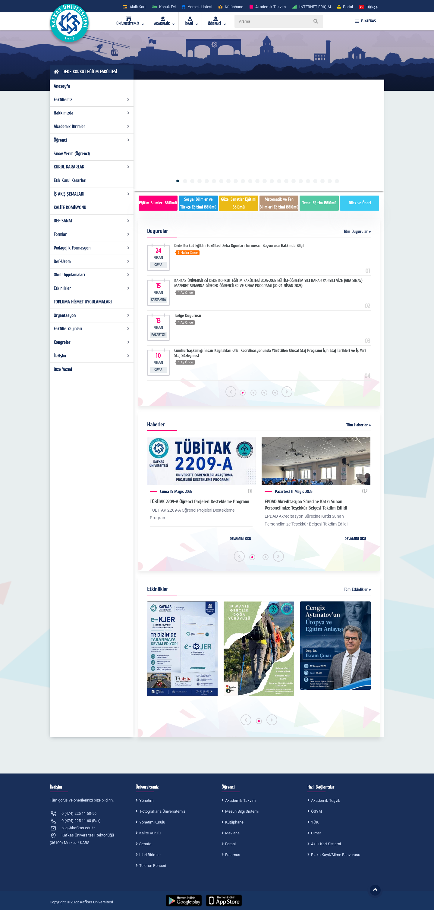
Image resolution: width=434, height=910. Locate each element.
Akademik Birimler (92, 126)
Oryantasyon (92, 315)
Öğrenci (92, 140)
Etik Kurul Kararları (70, 180)
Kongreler (92, 342)
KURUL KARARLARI (92, 167)
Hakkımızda (92, 113)
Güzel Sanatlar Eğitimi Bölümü (238, 203)
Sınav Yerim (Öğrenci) (72, 153)
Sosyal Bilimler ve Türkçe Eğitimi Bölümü (198, 203)
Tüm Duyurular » (357, 231)
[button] (368, 7)
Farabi (230, 844)
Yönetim (146, 800)
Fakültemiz (92, 99)
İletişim (92, 356)
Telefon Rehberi (152, 865)
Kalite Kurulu (150, 833)
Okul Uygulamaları (92, 275)
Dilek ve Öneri (360, 203)
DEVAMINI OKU (240, 538)
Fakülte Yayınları (92, 328)
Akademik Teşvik (325, 800)
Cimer (316, 833)
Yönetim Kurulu (152, 822)
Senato (145, 844)
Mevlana (232, 833)
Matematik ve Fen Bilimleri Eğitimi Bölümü (278, 203)
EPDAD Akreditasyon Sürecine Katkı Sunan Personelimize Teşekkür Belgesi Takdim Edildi (306, 505)
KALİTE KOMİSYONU (70, 207)
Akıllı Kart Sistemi (326, 844)
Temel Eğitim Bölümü (319, 203)
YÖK (315, 822)
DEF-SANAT (92, 221)
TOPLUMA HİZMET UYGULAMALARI (83, 302)
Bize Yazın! (63, 369)
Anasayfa (62, 86)
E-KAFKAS (365, 21)
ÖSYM (316, 811)
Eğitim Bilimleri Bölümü (158, 203)
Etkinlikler (92, 288)
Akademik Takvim (240, 800)
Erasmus (232, 854)
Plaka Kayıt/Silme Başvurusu (335, 854)
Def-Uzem (92, 261)
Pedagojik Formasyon (92, 248)
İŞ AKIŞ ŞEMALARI (92, 194)
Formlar (92, 234)
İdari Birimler (150, 854)
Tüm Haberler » (358, 425)
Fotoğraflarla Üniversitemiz (162, 811)
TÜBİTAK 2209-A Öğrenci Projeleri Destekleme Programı (199, 502)
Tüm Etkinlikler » (357, 589)
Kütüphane (234, 822)
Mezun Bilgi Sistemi (242, 811)
